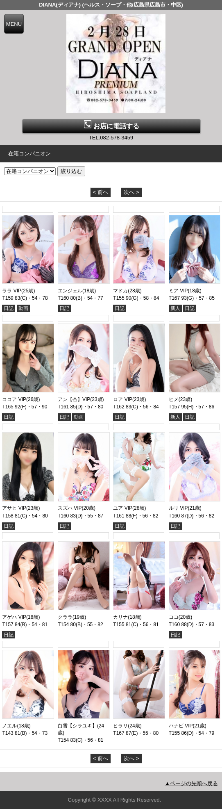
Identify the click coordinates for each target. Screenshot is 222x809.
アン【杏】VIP (74, 399)
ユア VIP (122, 508)
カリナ (120, 617)
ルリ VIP (178, 508)
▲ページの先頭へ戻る (191, 783)
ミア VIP (178, 291)
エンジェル (70, 291)
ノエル (9, 726)
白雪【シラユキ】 (77, 726)
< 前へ (100, 192)
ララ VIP (11, 291)
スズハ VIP (70, 508)
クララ (65, 617)
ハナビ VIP (181, 726)
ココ (174, 617)
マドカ (120, 291)
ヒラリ (120, 726)
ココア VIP (14, 399)
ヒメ (174, 399)
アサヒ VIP (14, 508)
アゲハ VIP (14, 617)
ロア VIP (122, 399)
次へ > (131, 192)
